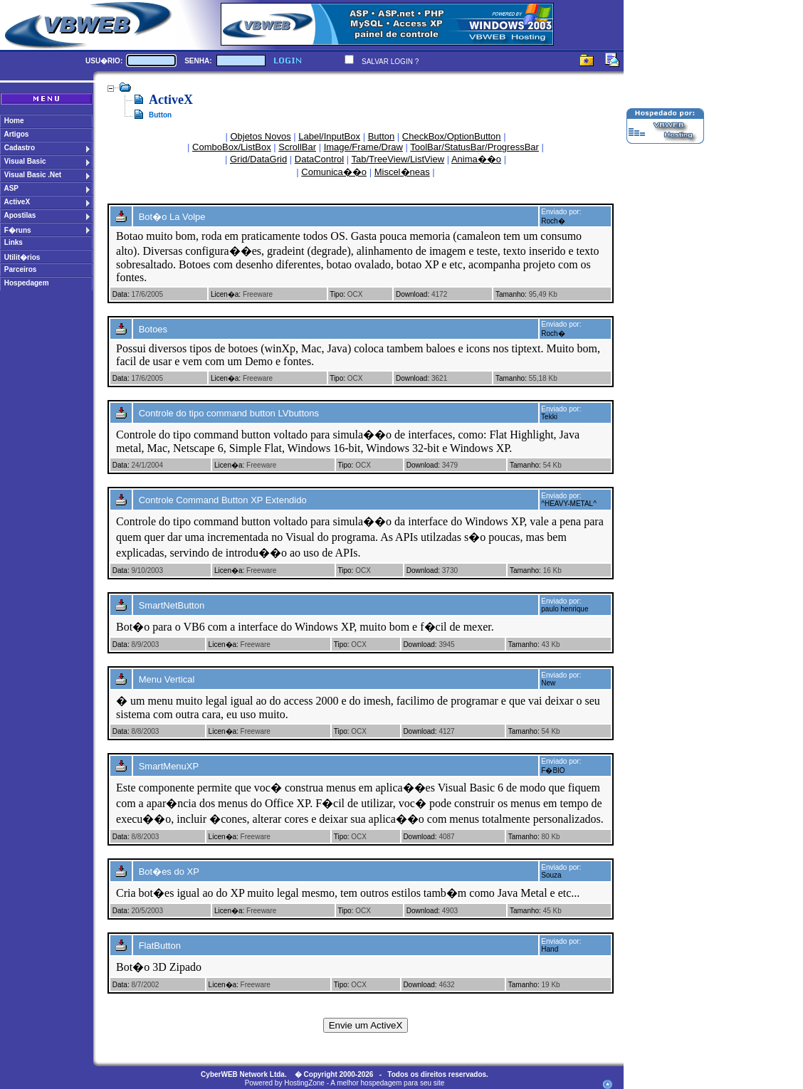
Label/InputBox (329, 136)
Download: (412, 294)
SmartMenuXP (169, 766)
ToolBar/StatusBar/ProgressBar (474, 147)
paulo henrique (564, 609)
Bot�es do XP (169, 871)
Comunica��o (334, 172)
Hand (549, 949)
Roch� (553, 221)
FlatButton (160, 945)
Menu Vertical (167, 679)
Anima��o (476, 159)
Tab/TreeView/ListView (398, 159)
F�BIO (553, 770)
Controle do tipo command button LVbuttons (229, 413)
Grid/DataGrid (258, 159)
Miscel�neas (402, 172)
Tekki (549, 417)
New (548, 683)
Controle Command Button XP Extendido (223, 500)
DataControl (319, 159)
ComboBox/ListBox (231, 147)
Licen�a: (226, 294)
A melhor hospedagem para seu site (387, 1083)
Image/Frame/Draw (363, 147)
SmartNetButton (172, 605)
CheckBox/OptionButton (451, 136)
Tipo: (337, 294)
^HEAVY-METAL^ (569, 503)
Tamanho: (511, 294)
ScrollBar (297, 147)
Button (381, 136)
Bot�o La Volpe (172, 216)
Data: (121, 294)
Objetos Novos (260, 136)
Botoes (153, 329)
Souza (551, 875)
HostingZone (304, 1083)
